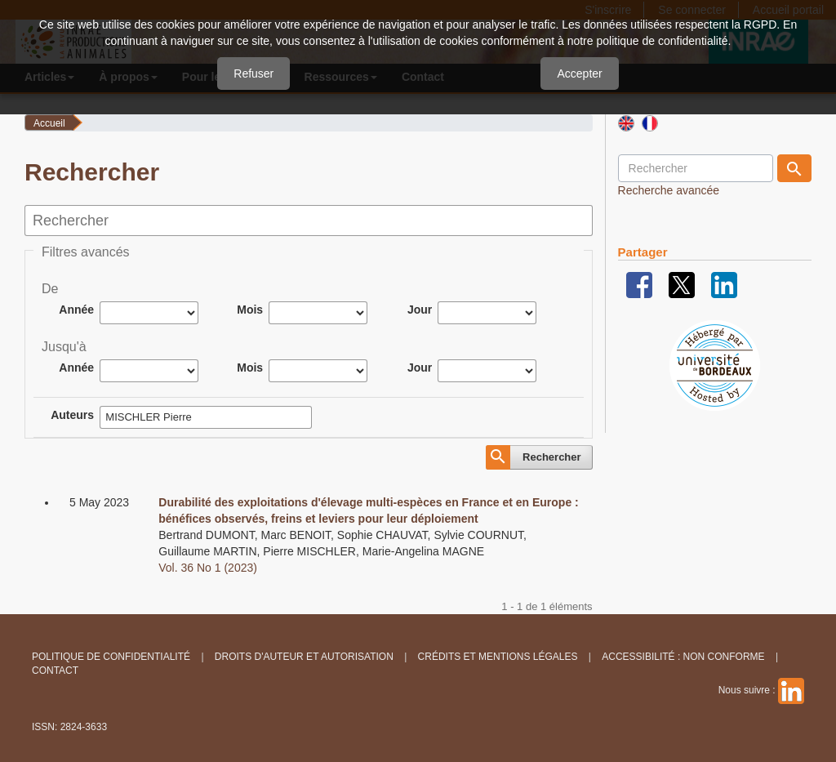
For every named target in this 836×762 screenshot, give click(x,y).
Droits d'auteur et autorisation (304, 656)
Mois (250, 309)
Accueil (49, 123)
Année (76, 309)
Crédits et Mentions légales (498, 656)
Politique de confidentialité (111, 656)
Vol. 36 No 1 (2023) (207, 567)
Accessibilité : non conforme (683, 656)
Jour (419, 309)
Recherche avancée (669, 190)
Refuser (253, 73)
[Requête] (695, 168)
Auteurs (72, 414)
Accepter (579, 73)
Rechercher (551, 457)
